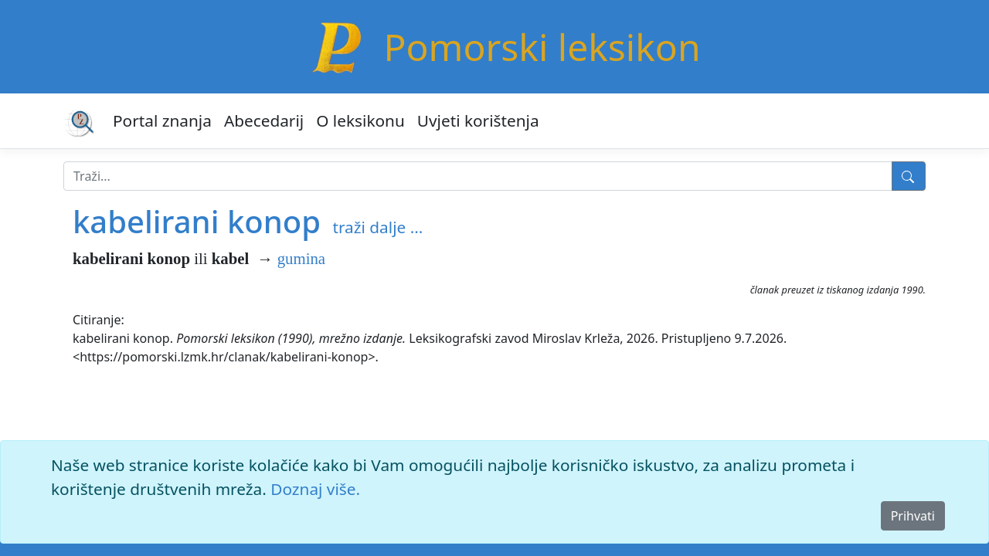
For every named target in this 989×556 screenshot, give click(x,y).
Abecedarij (264, 120)
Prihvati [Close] (913, 515)
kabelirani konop (197, 221)
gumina (301, 258)
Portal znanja (162, 120)
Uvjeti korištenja (478, 120)
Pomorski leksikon (541, 47)
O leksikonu (360, 120)
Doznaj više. (315, 489)
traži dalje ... (377, 227)
